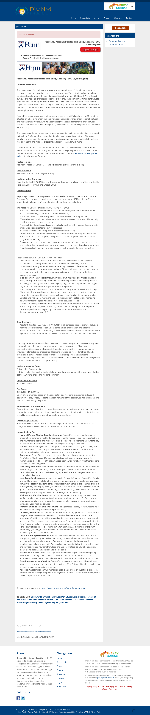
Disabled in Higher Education (42, 709)
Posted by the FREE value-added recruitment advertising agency (34, 631)
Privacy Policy (96, 712)
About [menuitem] (59, 666)
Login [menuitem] (59, 682)
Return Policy (33, 712)
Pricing (106, 18)
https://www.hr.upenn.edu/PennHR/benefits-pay (63, 588)
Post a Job (120, 27)
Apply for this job (90, 49)
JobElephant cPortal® (105, 678)
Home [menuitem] (59, 658)
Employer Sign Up (117, 41)
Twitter (23, 698)
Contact (129, 18)
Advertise (118, 18)
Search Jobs (85, 18)
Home (73, 18)
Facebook (18, 698)
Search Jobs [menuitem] (62, 662)
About (96, 18)
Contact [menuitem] (60, 678)
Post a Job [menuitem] (61, 686)
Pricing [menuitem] (60, 670)
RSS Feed (22, 712)
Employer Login (116, 44)
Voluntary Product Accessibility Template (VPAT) (69, 712)
